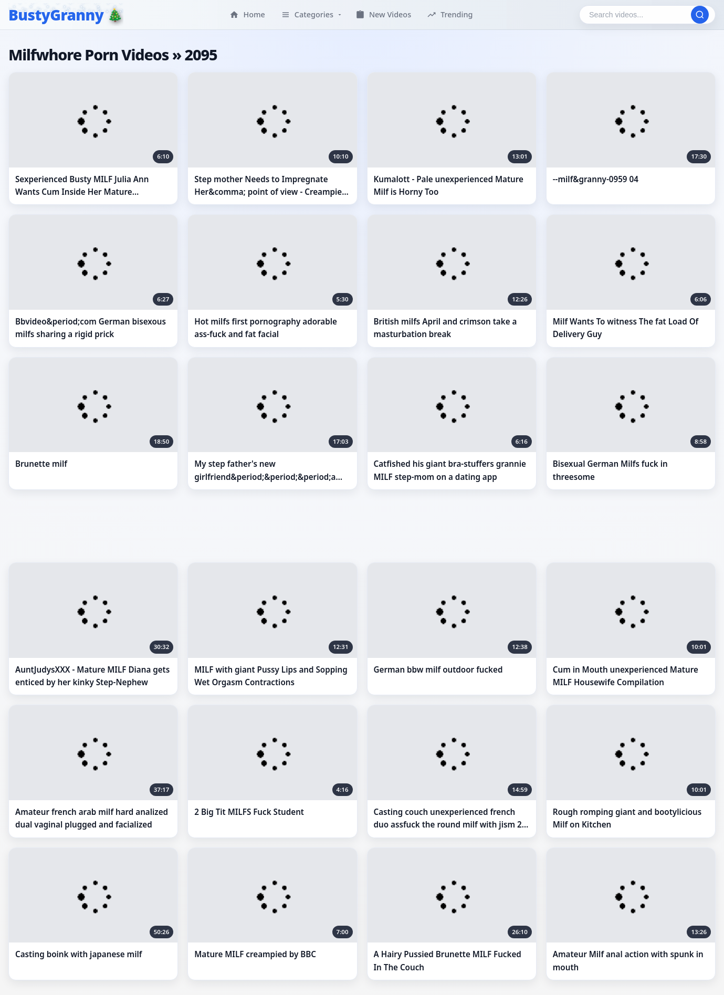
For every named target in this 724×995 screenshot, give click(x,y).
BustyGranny (55, 15)
